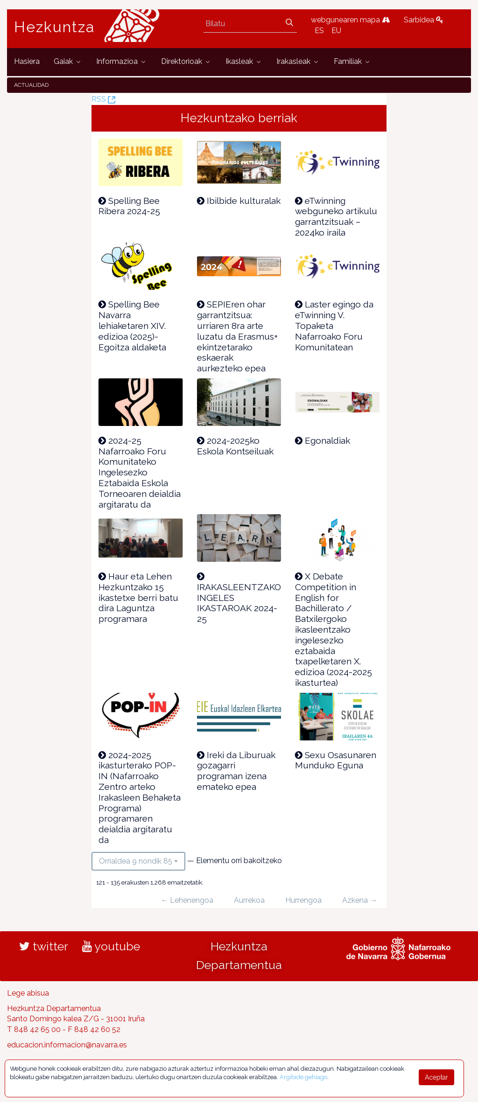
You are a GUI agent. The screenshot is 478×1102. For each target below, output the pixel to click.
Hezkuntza (54, 27)
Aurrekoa (249, 900)
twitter (43, 946)
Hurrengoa (303, 900)
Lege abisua (28, 993)
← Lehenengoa (187, 900)
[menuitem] (27, 62)
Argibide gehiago (303, 1077)
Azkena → (359, 900)
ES (319, 30)
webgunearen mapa (350, 19)
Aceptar (436, 1077)
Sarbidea (423, 19)
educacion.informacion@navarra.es (67, 1044)
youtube (111, 946)
